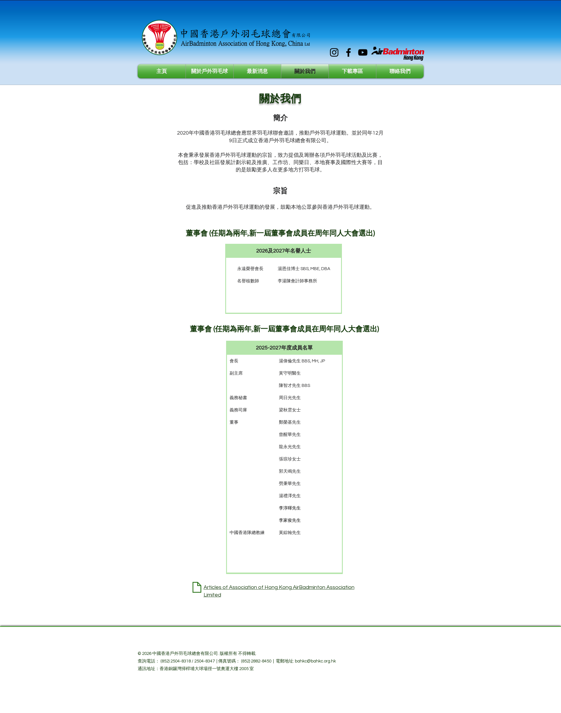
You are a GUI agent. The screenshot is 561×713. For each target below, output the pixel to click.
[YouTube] (362, 52)
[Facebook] (348, 52)
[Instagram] (334, 52)
